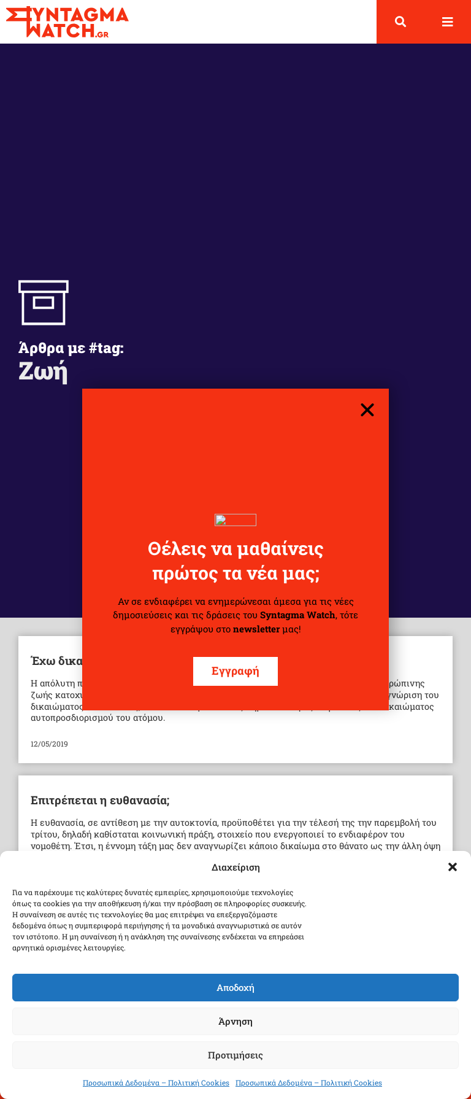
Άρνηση (235, 1021)
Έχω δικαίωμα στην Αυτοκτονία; (119, 660)
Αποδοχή (235, 987)
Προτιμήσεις (235, 1055)
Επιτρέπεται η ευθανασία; (100, 799)
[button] (452, 867)
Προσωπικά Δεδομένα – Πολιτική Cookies (156, 1082)
